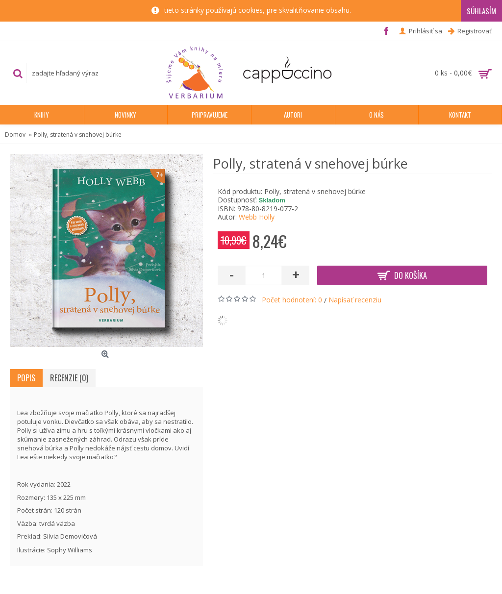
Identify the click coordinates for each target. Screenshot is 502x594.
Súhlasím (481, 10)
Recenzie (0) (69, 378)
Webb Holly (257, 217)
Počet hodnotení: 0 (292, 299)
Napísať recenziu (354, 299)
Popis (26, 378)
